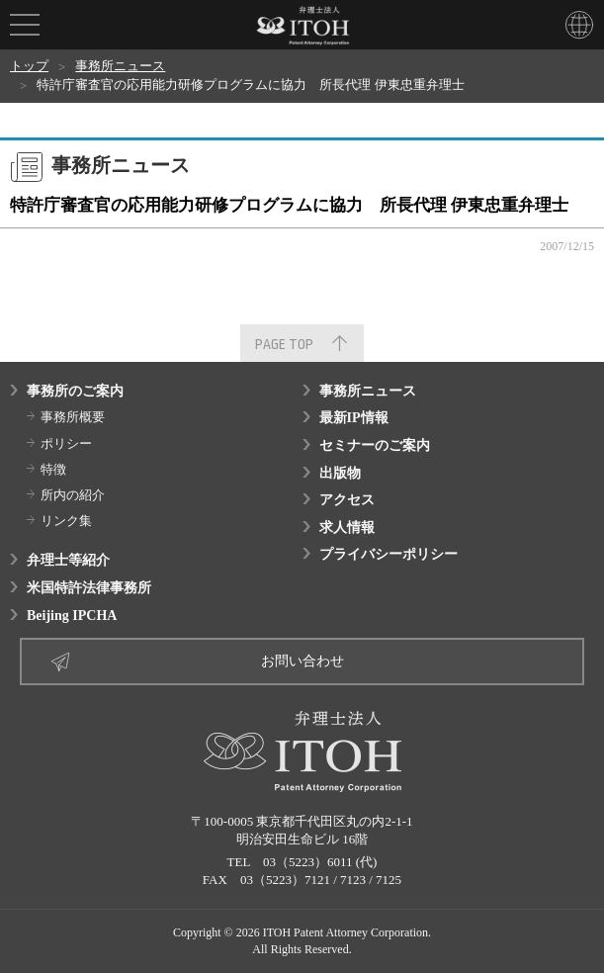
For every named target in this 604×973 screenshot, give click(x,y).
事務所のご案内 (75, 391)
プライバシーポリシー (388, 554)
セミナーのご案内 (374, 445)
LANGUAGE (579, 25)
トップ (29, 65)
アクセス (347, 499)
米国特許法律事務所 (89, 587)
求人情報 (347, 527)
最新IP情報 (353, 417)
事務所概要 (73, 416)
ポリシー (66, 443)
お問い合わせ (302, 661)
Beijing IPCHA (72, 615)
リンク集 (66, 520)
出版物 (340, 473)
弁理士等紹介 (68, 560)
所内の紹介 (73, 494)
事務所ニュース (120, 65)
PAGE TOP (284, 344)
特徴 (53, 469)
